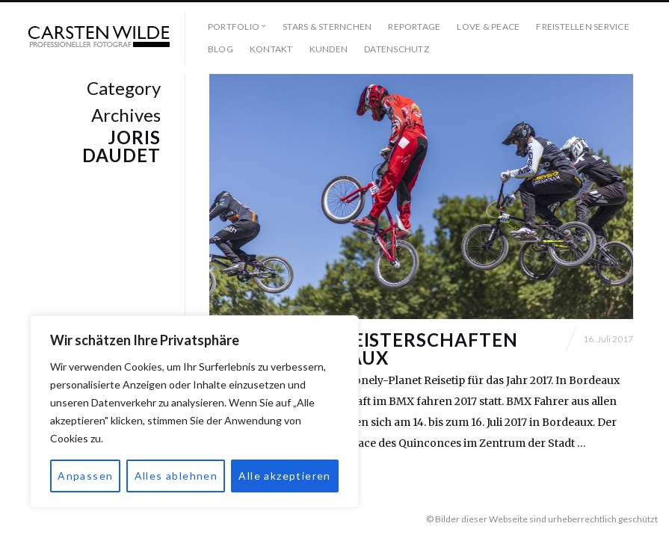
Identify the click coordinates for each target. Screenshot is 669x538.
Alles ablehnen (176, 475)
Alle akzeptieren (284, 475)
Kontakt (271, 49)
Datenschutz (396, 49)
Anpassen (85, 475)
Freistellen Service (582, 26)
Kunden (328, 49)
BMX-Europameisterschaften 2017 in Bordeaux (363, 348)
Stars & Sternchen (327, 26)
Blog (220, 49)
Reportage (414, 26)
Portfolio (233, 26)
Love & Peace (488, 26)
